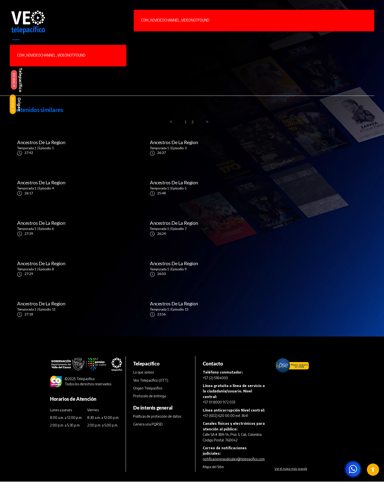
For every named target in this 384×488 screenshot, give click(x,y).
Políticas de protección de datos (157, 336)
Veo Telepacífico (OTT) (150, 299)
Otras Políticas (288, 443)
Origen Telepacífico (147, 307)
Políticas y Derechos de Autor (225, 443)
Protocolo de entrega (149, 315)
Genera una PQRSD (148, 343)
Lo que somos (143, 291)
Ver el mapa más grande (291, 388)
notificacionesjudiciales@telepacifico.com (234, 378)
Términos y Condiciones (68, 443)
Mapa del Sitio (213, 386)
